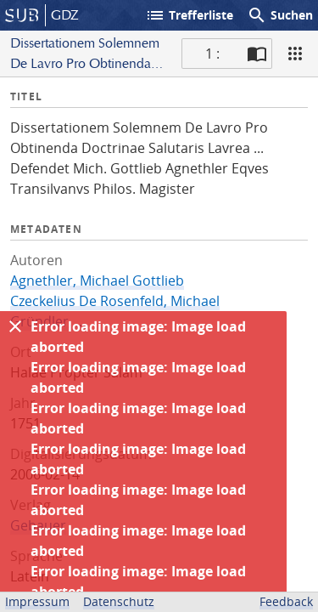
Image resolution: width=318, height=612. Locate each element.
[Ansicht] (295, 53)
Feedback (286, 601)
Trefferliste (189, 15)
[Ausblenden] (15, 326)
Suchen (280, 15)
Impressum (37, 601)
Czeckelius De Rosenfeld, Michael (115, 301)
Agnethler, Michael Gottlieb (97, 280)
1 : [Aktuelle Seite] (212, 53)
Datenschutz (118, 601)
